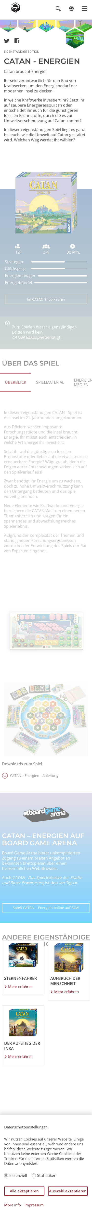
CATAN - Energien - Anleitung (34, 788)
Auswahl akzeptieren (68, 1190)
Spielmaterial (50, 394)
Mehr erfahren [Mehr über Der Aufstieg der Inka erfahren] (20, 1056)
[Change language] (71, 8)
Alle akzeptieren (24, 1190)
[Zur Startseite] (15, 11)
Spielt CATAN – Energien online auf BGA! (46, 919)
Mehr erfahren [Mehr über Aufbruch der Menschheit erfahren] (66, 991)
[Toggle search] (58, 8)
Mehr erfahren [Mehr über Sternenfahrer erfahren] (20, 986)
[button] (6, 41)
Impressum (34, 1205)
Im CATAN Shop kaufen (46, 311)
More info (12, 1205)
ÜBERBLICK (15, 394)
